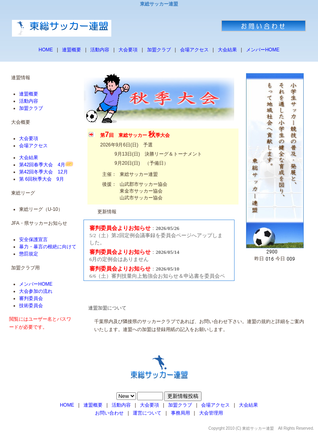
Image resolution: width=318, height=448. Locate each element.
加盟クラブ (159, 50)
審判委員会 (31, 298)
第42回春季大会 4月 (42, 165)
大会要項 (128, 50)
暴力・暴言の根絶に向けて (47, 246)
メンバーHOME (262, 50)
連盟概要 (71, 50)
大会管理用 (211, 413)
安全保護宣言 (33, 239)
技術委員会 (31, 305)
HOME (46, 50)
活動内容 (99, 50)
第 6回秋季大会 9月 (41, 179)
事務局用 (180, 413)
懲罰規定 (28, 254)
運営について (147, 413)
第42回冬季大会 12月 (43, 172)
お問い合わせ (109, 413)
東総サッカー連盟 (258, 428)
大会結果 (227, 50)
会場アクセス (194, 50)
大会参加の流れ (35, 291)
